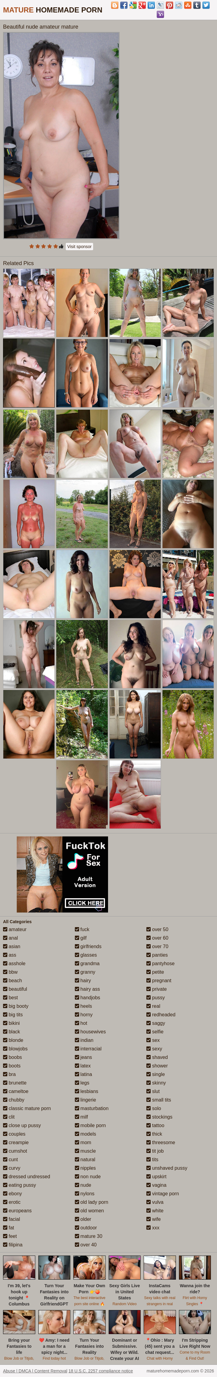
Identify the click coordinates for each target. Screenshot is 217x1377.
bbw (10, 972)
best (10, 997)
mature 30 (88, 1236)
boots (12, 1065)
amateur (14, 929)
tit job (155, 1151)
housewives (90, 1031)
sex (152, 1040)
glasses (86, 955)
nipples (85, 1168)
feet (10, 1236)
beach (12, 980)
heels (83, 1006)
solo (153, 1108)
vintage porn (162, 1193)
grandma (87, 963)
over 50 (157, 929)
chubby (13, 1099)
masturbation (92, 1108)
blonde (13, 1040)
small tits (158, 1099)
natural (85, 1159)
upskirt (156, 1176)
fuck (82, 929)
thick (154, 1134)
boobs (12, 1057)
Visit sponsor (79, 246)
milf (81, 1116)
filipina (13, 1244)
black (11, 1031)
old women (89, 1210)
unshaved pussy (166, 1168)
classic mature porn (27, 1108)
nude (83, 1185)
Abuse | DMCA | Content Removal (35, 1370)
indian (84, 1040)
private (156, 989)
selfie (154, 1031)
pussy (155, 997)
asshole (14, 963)
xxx (152, 1227)
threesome (160, 1142)
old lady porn (91, 1202)
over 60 (157, 938)
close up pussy (22, 1125)
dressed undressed (26, 1176)
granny (85, 972)
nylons (85, 1193)
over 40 (86, 1244)
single (155, 1074)
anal (10, 938)
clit (9, 1116)
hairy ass (87, 989)
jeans (83, 1057)
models (85, 1134)
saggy (155, 1023)
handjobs (87, 997)
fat (8, 1227)
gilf (81, 938)
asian (11, 946)
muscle (85, 1151)
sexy (154, 1048)
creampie (16, 1142)
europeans (17, 1210)
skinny (156, 1082)
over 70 (157, 946)
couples (14, 1134)
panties (157, 955)
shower (157, 1065)
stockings (159, 1116)
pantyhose (160, 963)
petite (155, 972)
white (154, 1210)
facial (11, 1219)
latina (83, 1074)
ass (9, 955)
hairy (83, 980)
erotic (12, 1202)
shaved (157, 1057)
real (153, 1006)
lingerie (85, 1099)
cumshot (15, 1151)
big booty (15, 1006)
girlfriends (88, 946)
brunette (14, 1082)
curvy (11, 1168)
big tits (13, 1014)
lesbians (86, 1091)
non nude (88, 1176)
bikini (11, 1023)
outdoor (86, 1227)
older (83, 1219)
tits (152, 1159)
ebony (12, 1193)
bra (9, 1074)
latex (83, 1065)
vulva (154, 1202)
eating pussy (19, 1185)
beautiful (15, 989)
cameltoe (15, 1091)
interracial (88, 1048)
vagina (156, 1185)
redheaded (160, 1014)
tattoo (155, 1125)
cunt (10, 1159)
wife (153, 1219)
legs (82, 1082)
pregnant (158, 980)
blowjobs (15, 1048)
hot (81, 1023)
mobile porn (90, 1125)
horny (84, 1014)
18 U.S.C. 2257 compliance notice (100, 1370)
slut (152, 1091)
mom (83, 1142)
